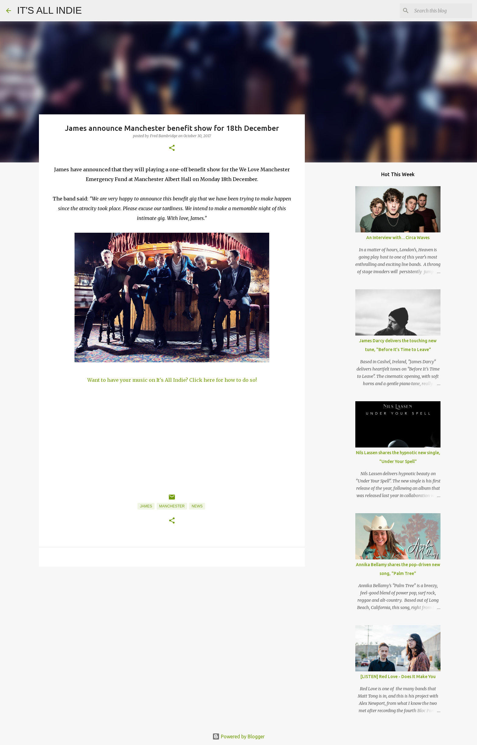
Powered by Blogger (238, 736)
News (197, 506)
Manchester (172, 506)
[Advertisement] (172, 618)
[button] (172, 148)
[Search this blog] (440, 10)
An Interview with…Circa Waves (398, 237)
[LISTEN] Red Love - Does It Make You (398, 676)
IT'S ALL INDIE (49, 10)
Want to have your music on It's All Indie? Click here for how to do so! (172, 380)
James (146, 506)
